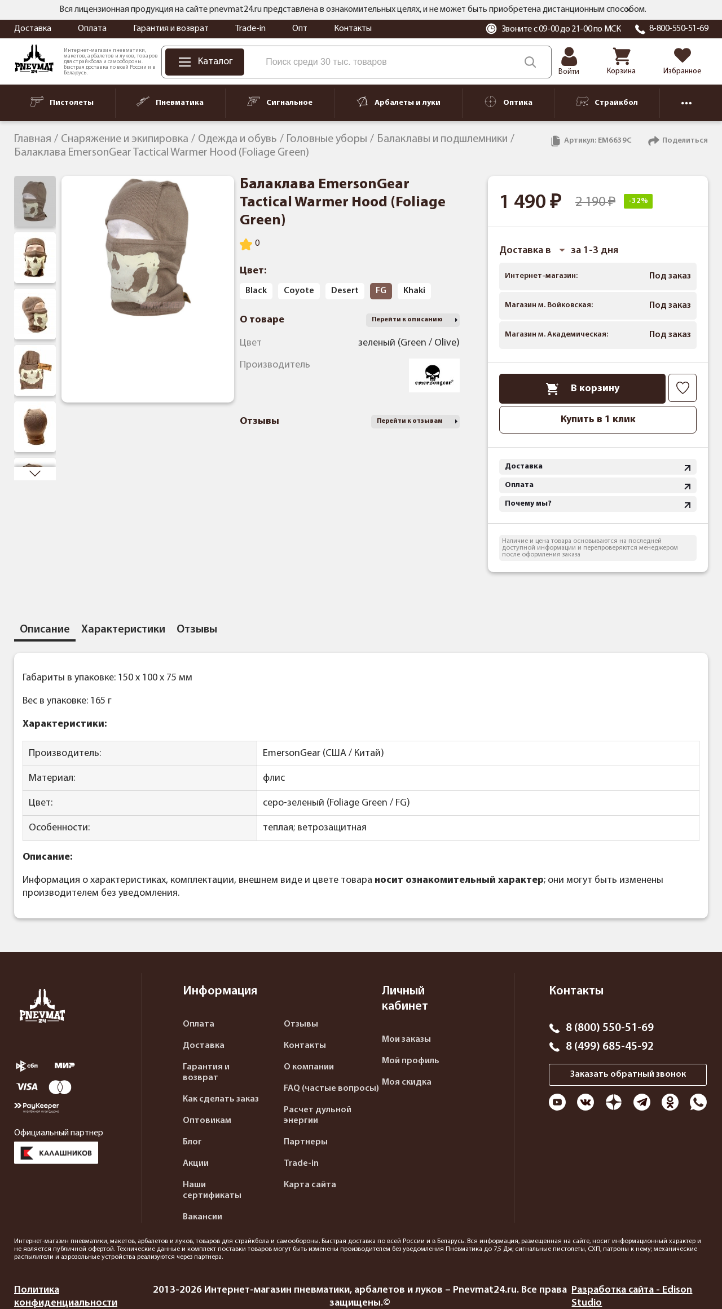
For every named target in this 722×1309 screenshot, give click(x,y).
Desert (345, 290)
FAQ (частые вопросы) (331, 1088)
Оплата (92, 28)
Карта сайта (310, 1184)
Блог (192, 1142)
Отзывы (301, 1024)
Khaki (414, 290)
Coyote (299, 290)
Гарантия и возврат (171, 28)
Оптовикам (207, 1120)
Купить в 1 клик (598, 419)
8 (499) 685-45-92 (610, 1046)
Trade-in (250, 28)
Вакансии (202, 1217)
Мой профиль (410, 1060)
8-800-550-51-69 (678, 28)
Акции (196, 1163)
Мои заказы (406, 1039)
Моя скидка (407, 1082)
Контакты (353, 28)
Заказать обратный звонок (628, 1074)
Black (256, 290)
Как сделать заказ (221, 1099)
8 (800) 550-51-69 (610, 1028)
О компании (309, 1067)
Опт (299, 28)
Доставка (32, 28)
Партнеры (306, 1142)
